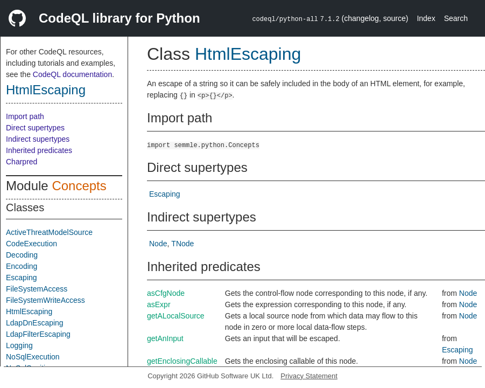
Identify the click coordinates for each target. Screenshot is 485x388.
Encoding (21, 266)
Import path (25, 116)
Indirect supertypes (37, 139)
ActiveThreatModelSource (49, 232)
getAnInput (165, 338)
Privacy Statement (309, 376)
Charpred (21, 161)
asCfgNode (166, 293)
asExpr (159, 304)
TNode (182, 243)
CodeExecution (31, 243)
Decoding (22, 255)
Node (158, 243)
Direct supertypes (35, 127)
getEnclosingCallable (182, 361)
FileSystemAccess (36, 289)
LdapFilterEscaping (38, 334)
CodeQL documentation (72, 74)
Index (426, 18)
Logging (19, 345)
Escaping (21, 277)
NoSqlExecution (33, 356)
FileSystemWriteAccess (45, 300)
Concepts (79, 185)
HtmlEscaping (46, 89)
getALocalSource (176, 315)
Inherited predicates (39, 150)
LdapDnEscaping (35, 322)
